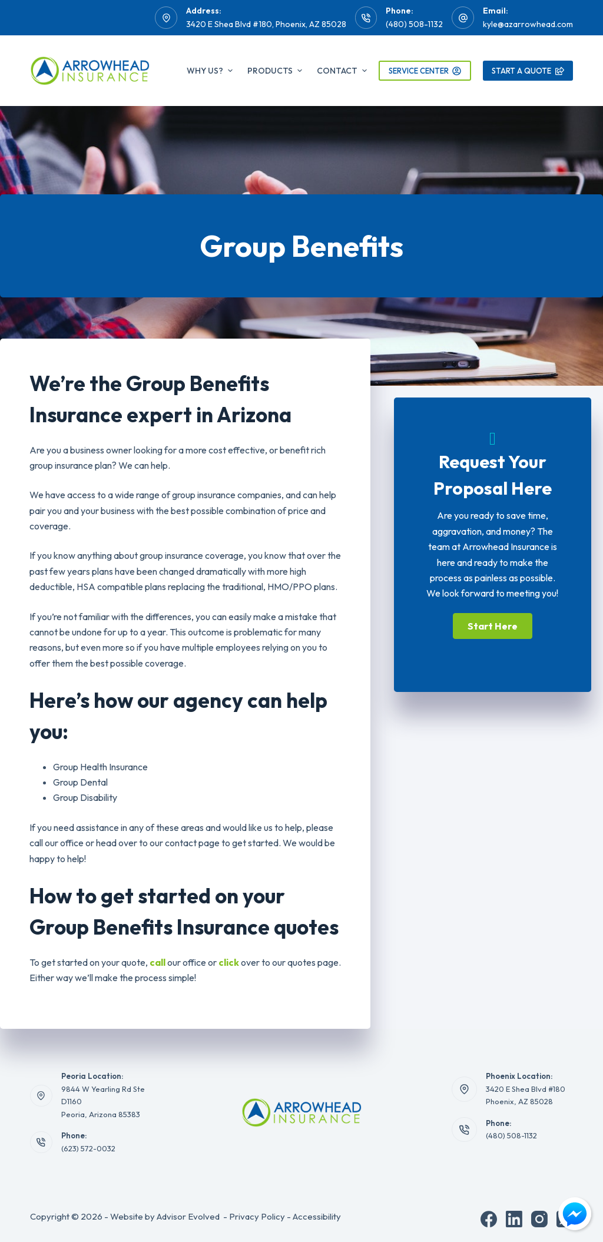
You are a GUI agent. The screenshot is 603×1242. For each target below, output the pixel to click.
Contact (342, 70)
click (228, 962)
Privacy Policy (257, 1216)
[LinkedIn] (514, 1219)
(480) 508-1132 (414, 24)
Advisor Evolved (188, 1216)
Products (276, 70)
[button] (492, 626)
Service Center (425, 70)
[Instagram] (539, 1219)
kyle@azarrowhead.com (528, 24)
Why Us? (211, 70)
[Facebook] (489, 1219)
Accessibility (317, 1216)
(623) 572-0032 (88, 1148)
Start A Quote (528, 70)
